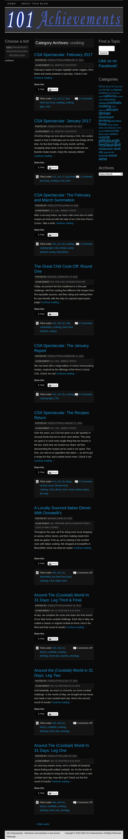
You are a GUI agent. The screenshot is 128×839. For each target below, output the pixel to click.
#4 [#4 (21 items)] (110, 86)
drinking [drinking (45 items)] (104, 120)
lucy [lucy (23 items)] (101, 134)
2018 (20, 47)
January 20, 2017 (73, 126)
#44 (54, 648)
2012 (11, 55)
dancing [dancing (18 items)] (102, 110)
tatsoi (86, 489)
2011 (17, 55)
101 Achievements (14, 833)
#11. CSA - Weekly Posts (63, 210)
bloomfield (45, 576)
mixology (74, 655)
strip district (62, 252)
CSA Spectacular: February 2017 (63, 54)
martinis (64, 655)
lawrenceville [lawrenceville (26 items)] (112, 130)
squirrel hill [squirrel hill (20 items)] (109, 152)
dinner (63, 248)
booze (43, 652)
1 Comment (86, 176)
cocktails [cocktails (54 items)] (114, 103)
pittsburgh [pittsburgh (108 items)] (109, 140)
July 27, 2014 (70, 681)
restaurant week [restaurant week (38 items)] (110, 148)
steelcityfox (55, 60)
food (64, 327)
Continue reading (44, 77)
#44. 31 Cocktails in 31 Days (65, 610)
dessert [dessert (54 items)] (112, 110)
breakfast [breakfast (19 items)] (103, 93)
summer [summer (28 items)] (103, 155)
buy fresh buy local (61, 576)
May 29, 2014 (70, 756)
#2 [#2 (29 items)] (100, 86)
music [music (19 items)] (106, 134)
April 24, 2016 (71, 205)
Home (12, 4)
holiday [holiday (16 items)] (115, 125)
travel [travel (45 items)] (113, 155)
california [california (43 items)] (109, 96)
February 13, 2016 (67, 277)
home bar (54, 655)
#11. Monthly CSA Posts (63, 65)
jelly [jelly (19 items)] (110, 128)
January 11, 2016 (73, 423)
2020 (8, 47)
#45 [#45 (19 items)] (104, 90)
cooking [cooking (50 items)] (105, 106)
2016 (8, 51)
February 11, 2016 (74, 356)
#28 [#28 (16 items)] (100, 90)
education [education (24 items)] (116, 121)
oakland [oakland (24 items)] (113, 134)
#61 (54, 572)
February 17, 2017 (74, 60)
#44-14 (61, 648)
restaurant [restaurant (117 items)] (110, 144)
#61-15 (61, 572)
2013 (25, 51)
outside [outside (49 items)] (104, 137)
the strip (44, 493)
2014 (20, 51)
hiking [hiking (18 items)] (109, 125)
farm (68, 180)
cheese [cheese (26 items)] (103, 103)
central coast (46, 485)
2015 (14, 51)
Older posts (41, 824)
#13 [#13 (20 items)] (120, 86)
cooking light (46, 248)
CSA (48, 106)
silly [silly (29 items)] (101, 152)
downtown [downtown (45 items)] (106, 117)
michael (52, 277)
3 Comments (85, 394)
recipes (53, 331)
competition (46, 327)
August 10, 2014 (72, 605)
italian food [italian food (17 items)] (103, 128)
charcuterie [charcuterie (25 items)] (110, 99)
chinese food (61, 485)
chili (68, 323)
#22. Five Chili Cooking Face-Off (68, 282)
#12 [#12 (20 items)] (116, 86)
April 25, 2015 (65, 518)
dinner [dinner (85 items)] (105, 113)
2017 (25, 47)
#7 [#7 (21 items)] (113, 86)
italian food (61, 580)
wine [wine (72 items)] (103, 159)
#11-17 (61, 98)
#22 (54, 323)
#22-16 (61, 323)
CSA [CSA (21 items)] (114, 106)
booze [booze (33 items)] (118, 89)
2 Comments (85, 98)
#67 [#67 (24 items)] (108, 90)
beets (69, 481)
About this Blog (34, 4)
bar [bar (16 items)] (112, 90)
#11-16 (61, 244)
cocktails (52, 652)
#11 (54, 98)
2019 (14, 47)
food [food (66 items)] (102, 124)
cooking (60, 102)
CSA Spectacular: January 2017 (62, 121)
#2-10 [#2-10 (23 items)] (105, 86)
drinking (44, 655)
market (78, 489)
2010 (22, 55)
